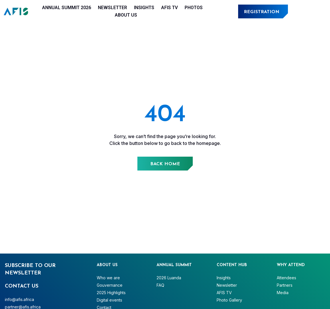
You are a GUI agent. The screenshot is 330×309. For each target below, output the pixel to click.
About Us (126, 15)
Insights (144, 7)
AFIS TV (169, 7)
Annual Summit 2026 (66, 7)
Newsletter (112, 7)
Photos (194, 7)
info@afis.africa (19, 299)
